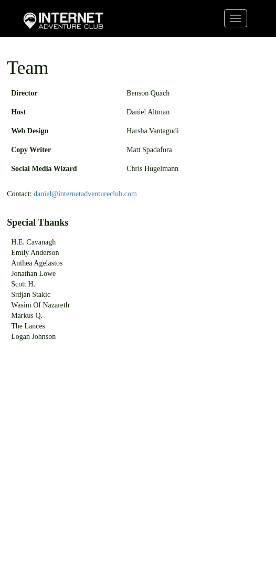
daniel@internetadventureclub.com (85, 194)
